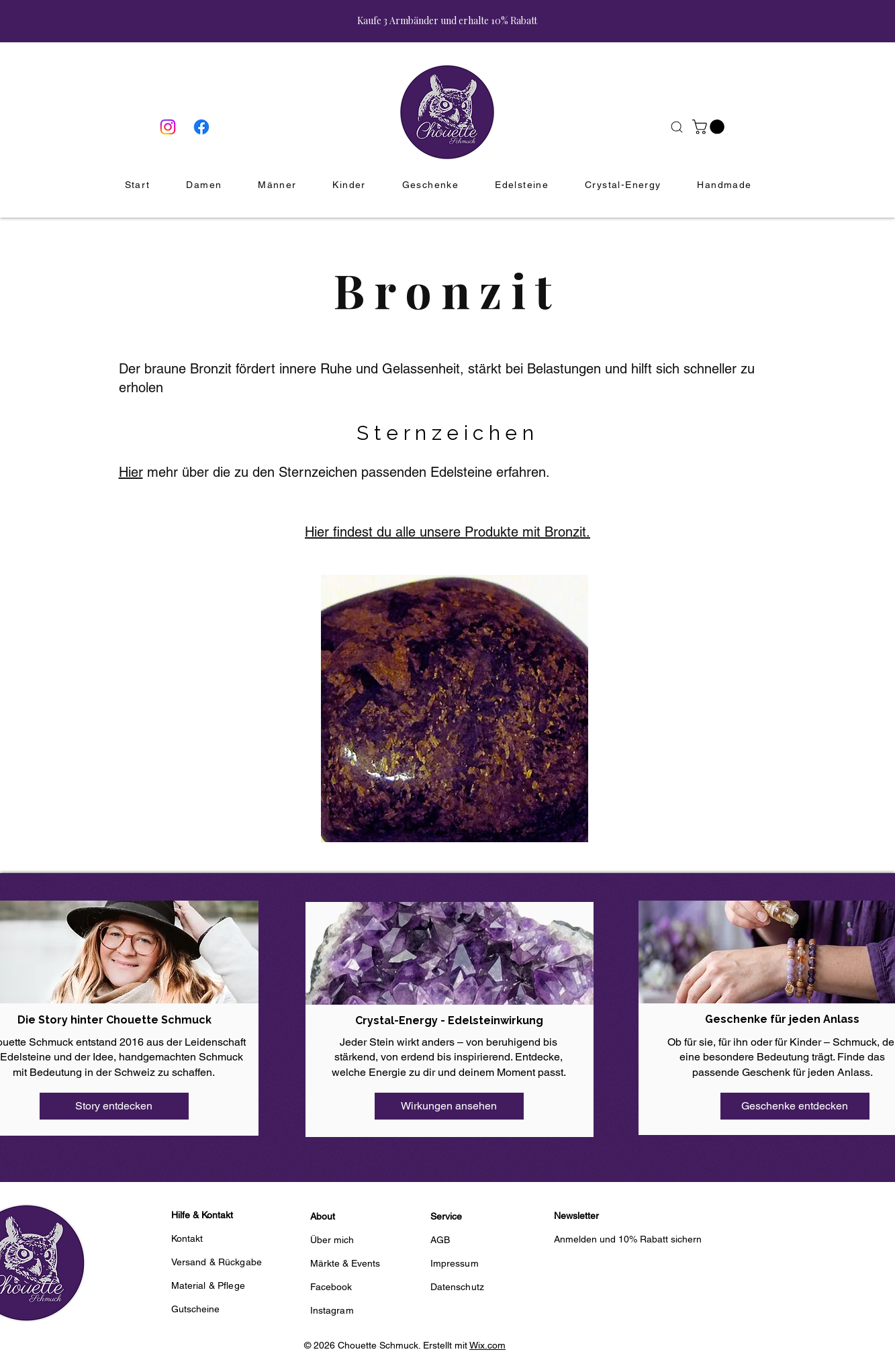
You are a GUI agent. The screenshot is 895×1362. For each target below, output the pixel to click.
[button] (710, 127)
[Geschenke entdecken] (794, 1106)
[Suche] (677, 127)
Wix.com (487, 1345)
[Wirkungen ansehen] (449, 1106)
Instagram (332, 1310)
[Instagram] (168, 127)
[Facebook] (201, 127)
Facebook (331, 1286)
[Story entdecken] (114, 1106)
